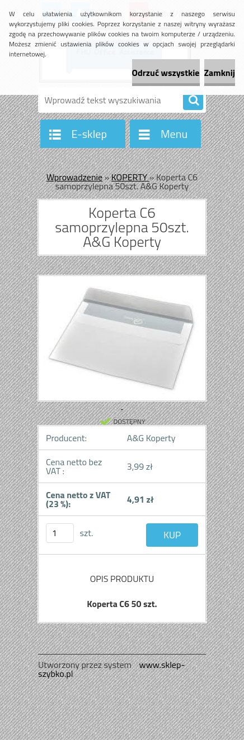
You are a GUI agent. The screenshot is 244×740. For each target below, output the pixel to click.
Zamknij (219, 72)
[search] (193, 100)
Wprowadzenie (74, 177)
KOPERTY (130, 177)
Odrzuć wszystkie (166, 72)
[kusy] (60, 533)
